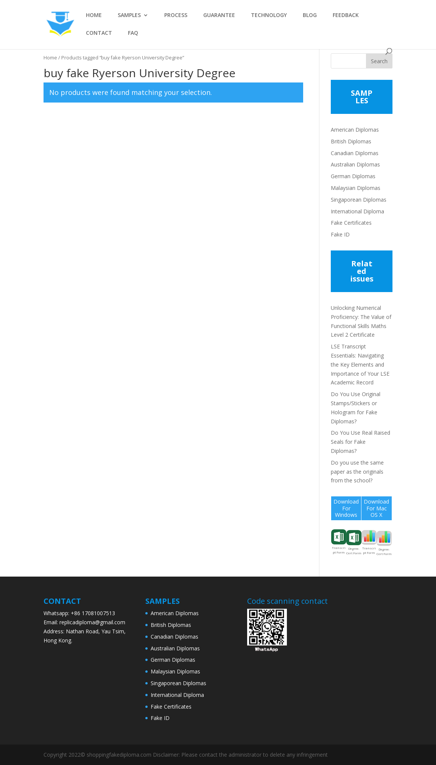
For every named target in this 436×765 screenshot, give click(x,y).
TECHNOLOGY (269, 15)
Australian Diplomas (355, 164)
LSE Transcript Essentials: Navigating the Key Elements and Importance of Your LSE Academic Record (360, 364)
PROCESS (175, 15)
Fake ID (340, 234)
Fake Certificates (351, 222)
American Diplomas (355, 129)
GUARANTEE (219, 15)
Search (379, 61)
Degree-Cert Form (353, 542)
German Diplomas (353, 176)
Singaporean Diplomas (358, 199)
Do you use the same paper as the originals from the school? (357, 471)
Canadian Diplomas (354, 153)
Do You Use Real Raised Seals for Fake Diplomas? (360, 441)
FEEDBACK (346, 15)
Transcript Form (338, 541)
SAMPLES (129, 15)
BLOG (310, 15)
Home (50, 57)
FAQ (133, 33)
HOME (94, 15)
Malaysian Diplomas (355, 187)
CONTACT (99, 33)
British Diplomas (351, 141)
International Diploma (357, 211)
